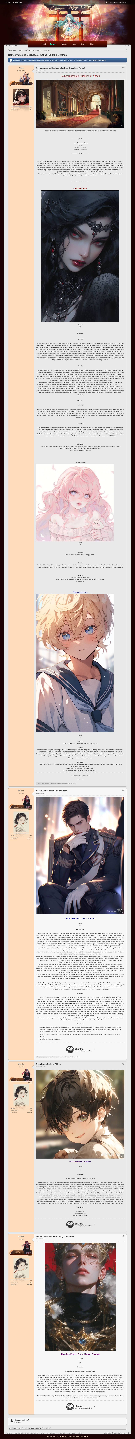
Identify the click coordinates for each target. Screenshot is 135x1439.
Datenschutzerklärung (63, 1433)
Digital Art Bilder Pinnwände (79, 775)
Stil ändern (107, 1433)
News (74, 44)
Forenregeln (34, 1433)
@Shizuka (84, 149)
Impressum (9, 1433)
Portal (43, 44)
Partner (80, 1433)
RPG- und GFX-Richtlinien (47, 1433)
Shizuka (67, 1057)
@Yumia (83, 147)
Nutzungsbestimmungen (21, 1433)
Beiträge (13, 108)
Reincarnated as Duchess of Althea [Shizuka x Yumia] (38, 55)
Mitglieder (64, 44)
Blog (92, 44)
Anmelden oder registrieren (13, 2)
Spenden (74, 1433)
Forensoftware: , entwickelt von (67, 1436)
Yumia (67, 783)
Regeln (83, 44)
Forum (53, 44)
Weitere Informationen (99, 60)
